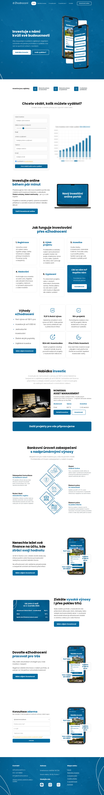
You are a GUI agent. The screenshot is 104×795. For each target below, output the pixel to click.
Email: (17, 153)
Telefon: (17, 145)
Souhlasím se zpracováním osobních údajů (28, 736)
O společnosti (62, 3)
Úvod (33, 3)
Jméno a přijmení (20, 137)
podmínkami (29, 161)
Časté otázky (72, 778)
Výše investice (19, 117)
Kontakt (71, 3)
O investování (52, 3)
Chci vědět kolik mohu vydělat (31, 166)
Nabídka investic (41, 3)
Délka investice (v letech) (23, 125)
